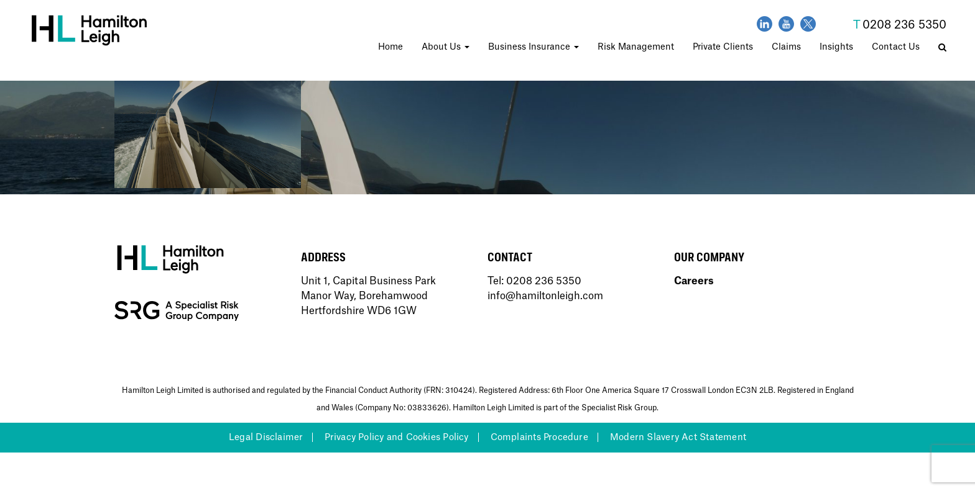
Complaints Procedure (539, 437)
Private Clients (723, 47)
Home (390, 47)
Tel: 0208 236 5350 (534, 281)
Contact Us (896, 47)
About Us (445, 47)
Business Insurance (533, 47)
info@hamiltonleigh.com (545, 296)
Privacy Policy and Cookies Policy (396, 437)
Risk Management (636, 47)
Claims (786, 47)
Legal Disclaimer (266, 437)
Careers (694, 281)
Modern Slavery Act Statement (678, 437)
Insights (836, 47)
